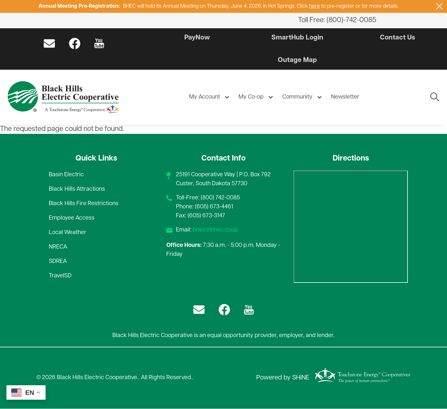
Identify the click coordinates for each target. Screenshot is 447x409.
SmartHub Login (297, 37)
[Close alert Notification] (439, 6)
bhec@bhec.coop (215, 230)
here (314, 6)
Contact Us (396, 37)
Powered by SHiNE (282, 378)
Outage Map (297, 60)
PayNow (198, 37)
